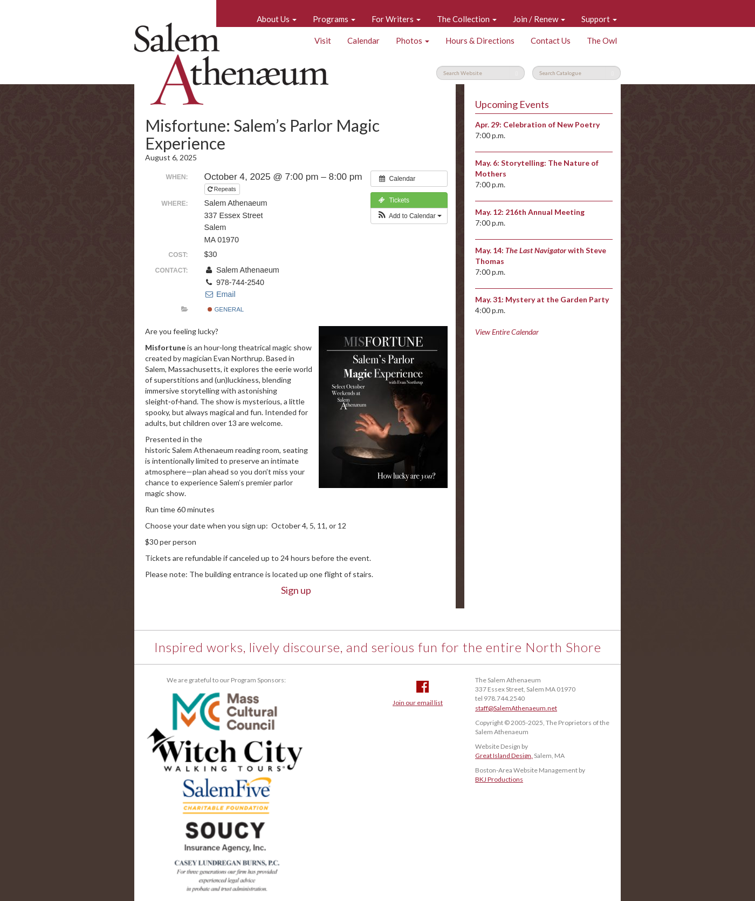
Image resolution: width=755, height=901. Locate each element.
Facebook (422, 687)
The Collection (467, 19)
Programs (334, 19)
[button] (409, 215)
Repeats (223, 189)
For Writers (396, 19)
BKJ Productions (499, 779)
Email (220, 294)
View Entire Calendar (507, 331)
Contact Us (551, 40)
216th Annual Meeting (545, 211)
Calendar (363, 40)
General (226, 309)
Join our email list (418, 703)
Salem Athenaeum (231, 64)
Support (599, 19)
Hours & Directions (479, 40)
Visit (322, 40)
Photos (412, 40)
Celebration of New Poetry (551, 124)
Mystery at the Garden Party (557, 299)
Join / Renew (539, 19)
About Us (277, 19)
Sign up (296, 590)
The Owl (602, 40)
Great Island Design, (504, 755)
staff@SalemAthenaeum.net (516, 708)
